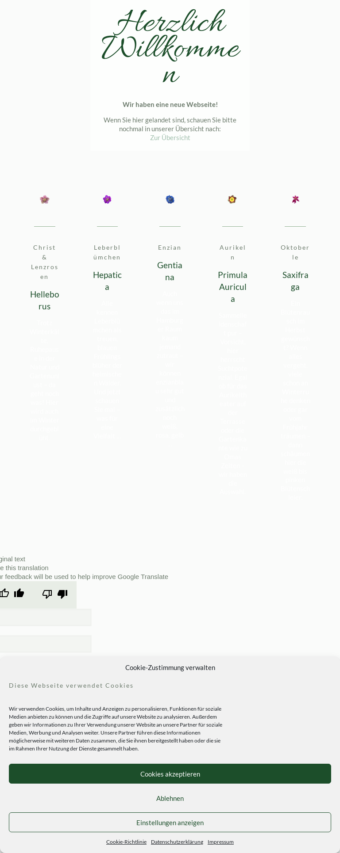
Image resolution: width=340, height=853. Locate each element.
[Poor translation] (55, 594)
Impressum (221, 841)
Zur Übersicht (170, 137)
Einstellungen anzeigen (170, 822)
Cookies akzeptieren (170, 774)
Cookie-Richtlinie (126, 841)
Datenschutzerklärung (177, 841)
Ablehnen (170, 798)
